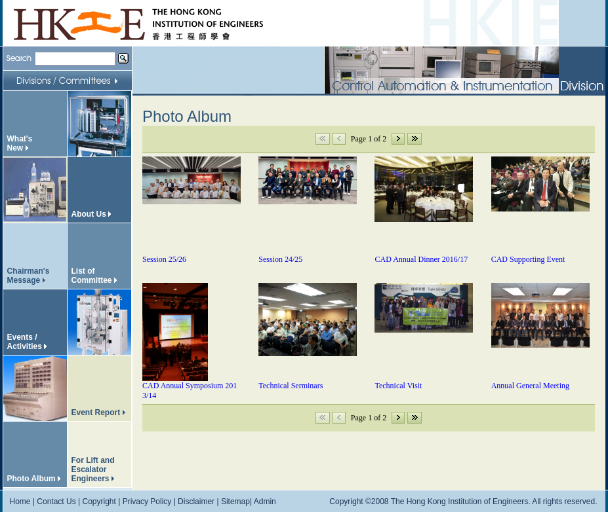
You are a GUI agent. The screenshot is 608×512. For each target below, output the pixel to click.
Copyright (98, 501)
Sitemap (235, 501)
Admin (265, 501)
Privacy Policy (147, 501)
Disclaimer (196, 501)
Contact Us (56, 501)
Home (20, 501)
